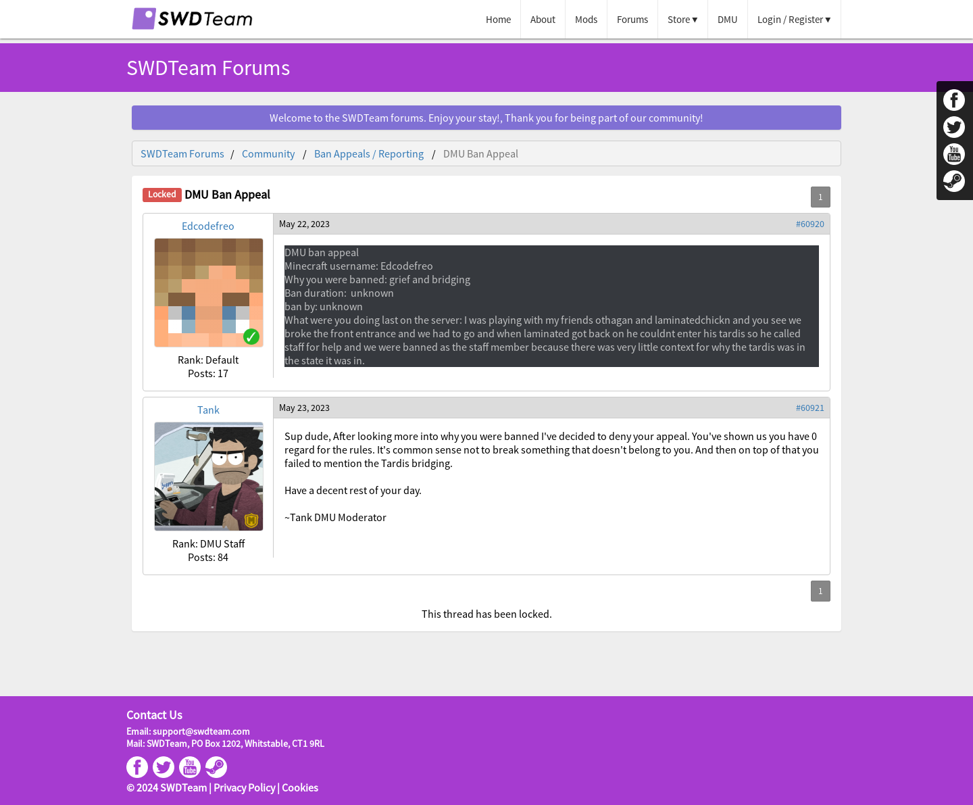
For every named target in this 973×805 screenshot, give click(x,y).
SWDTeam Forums (208, 67)
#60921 (810, 407)
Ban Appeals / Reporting (369, 153)
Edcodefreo (208, 226)
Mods (586, 19)
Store (679, 19)
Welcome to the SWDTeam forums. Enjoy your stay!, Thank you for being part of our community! (486, 117)
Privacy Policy (244, 787)
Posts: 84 (208, 557)
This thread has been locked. (487, 613)
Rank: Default (208, 359)
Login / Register (790, 19)
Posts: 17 (208, 373)
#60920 (810, 224)
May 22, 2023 (304, 224)
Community (268, 153)
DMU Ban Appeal (480, 153)
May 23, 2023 (304, 407)
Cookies (300, 787)
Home (498, 19)
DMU (728, 19)
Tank (208, 409)
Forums (632, 19)
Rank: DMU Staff (208, 543)
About (542, 19)
